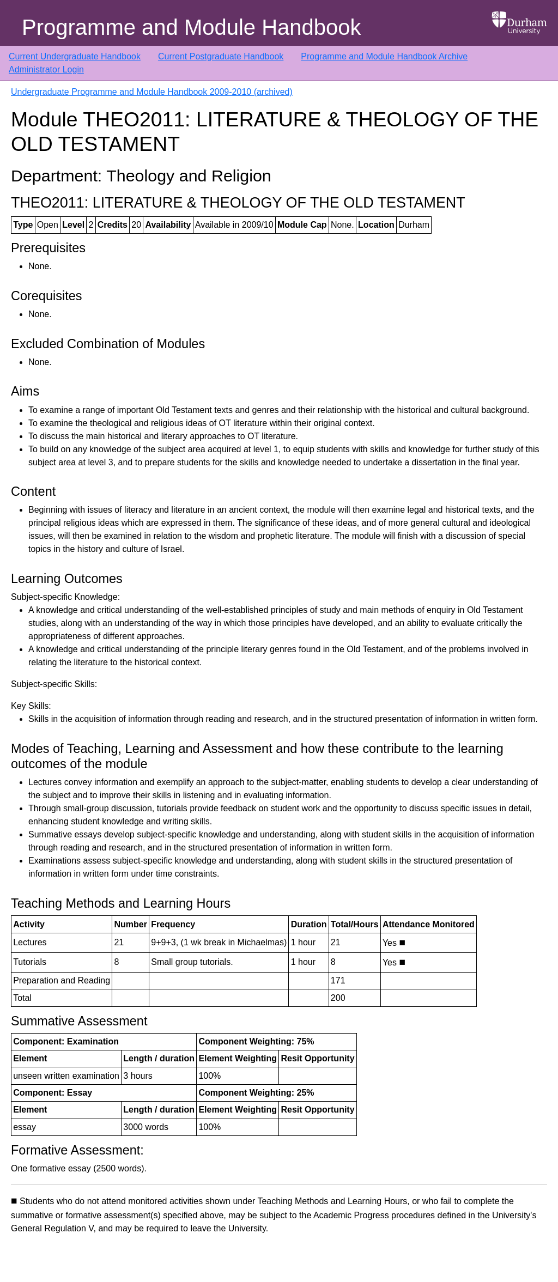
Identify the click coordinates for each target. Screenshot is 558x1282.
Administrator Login (46, 69)
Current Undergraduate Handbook (75, 56)
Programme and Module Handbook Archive (384, 56)
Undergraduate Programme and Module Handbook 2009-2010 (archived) (152, 91)
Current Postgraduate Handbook (220, 56)
